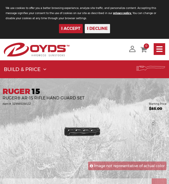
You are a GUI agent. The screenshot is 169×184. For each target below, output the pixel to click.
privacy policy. (122, 13)
